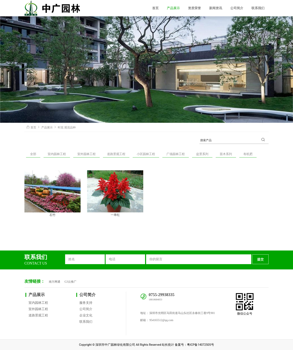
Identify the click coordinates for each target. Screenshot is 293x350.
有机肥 (248, 154)
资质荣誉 (194, 8)
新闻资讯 (215, 8)
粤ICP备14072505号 (200, 345)
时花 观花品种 (66, 127)
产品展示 (173, 8)
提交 (260, 259)
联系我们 (258, 8)
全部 (33, 154)
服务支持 (85, 302)
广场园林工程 (175, 154)
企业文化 (85, 315)
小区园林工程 (146, 154)
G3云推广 (71, 281)
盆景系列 (202, 154)
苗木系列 (226, 154)
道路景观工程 (116, 154)
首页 (155, 8)
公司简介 (236, 8)
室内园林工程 (57, 154)
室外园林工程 (86, 154)
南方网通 (54, 281)
